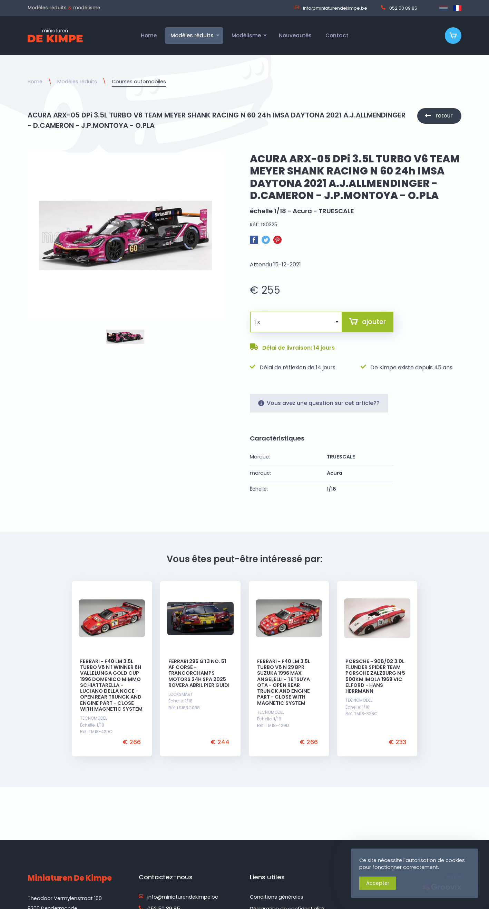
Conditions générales (276, 896)
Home (35, 81)
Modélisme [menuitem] (246, 35)
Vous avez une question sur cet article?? (319, 403)
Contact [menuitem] (337, 35)
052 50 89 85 (399, 8)
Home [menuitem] (149, 35)
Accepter (377, 883)
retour (444, 116)
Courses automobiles (139, 81)
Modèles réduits (77, 81)
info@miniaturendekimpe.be (331, 8)
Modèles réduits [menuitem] (192, 35)
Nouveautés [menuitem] (295, 35)
